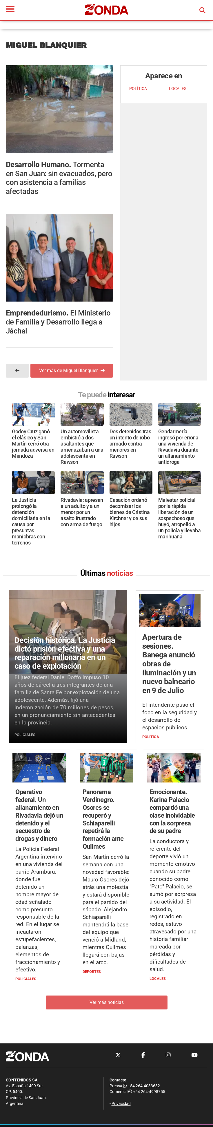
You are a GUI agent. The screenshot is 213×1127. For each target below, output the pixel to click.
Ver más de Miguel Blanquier (72, 370)
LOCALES (177, 88)
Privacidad (121, 1103)
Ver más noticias (107, 1002)
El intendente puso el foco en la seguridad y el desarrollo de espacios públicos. (169, 716)
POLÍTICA (138, 88)
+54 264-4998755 (146, 1091)
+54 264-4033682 (141, 1085)
